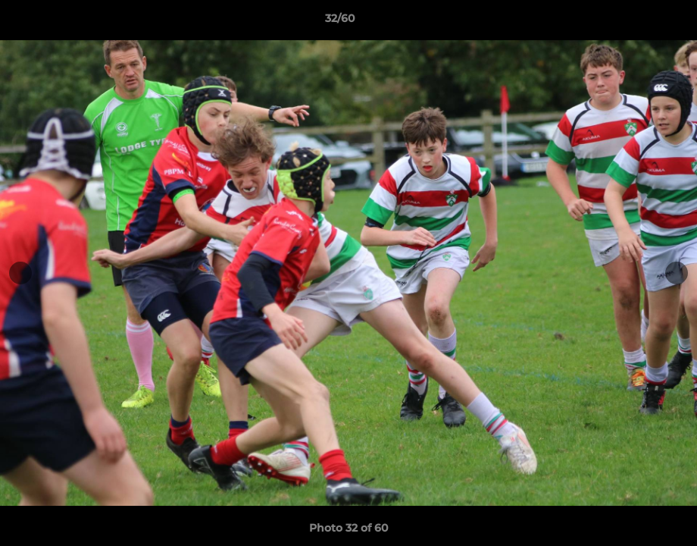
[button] (633, 22)
